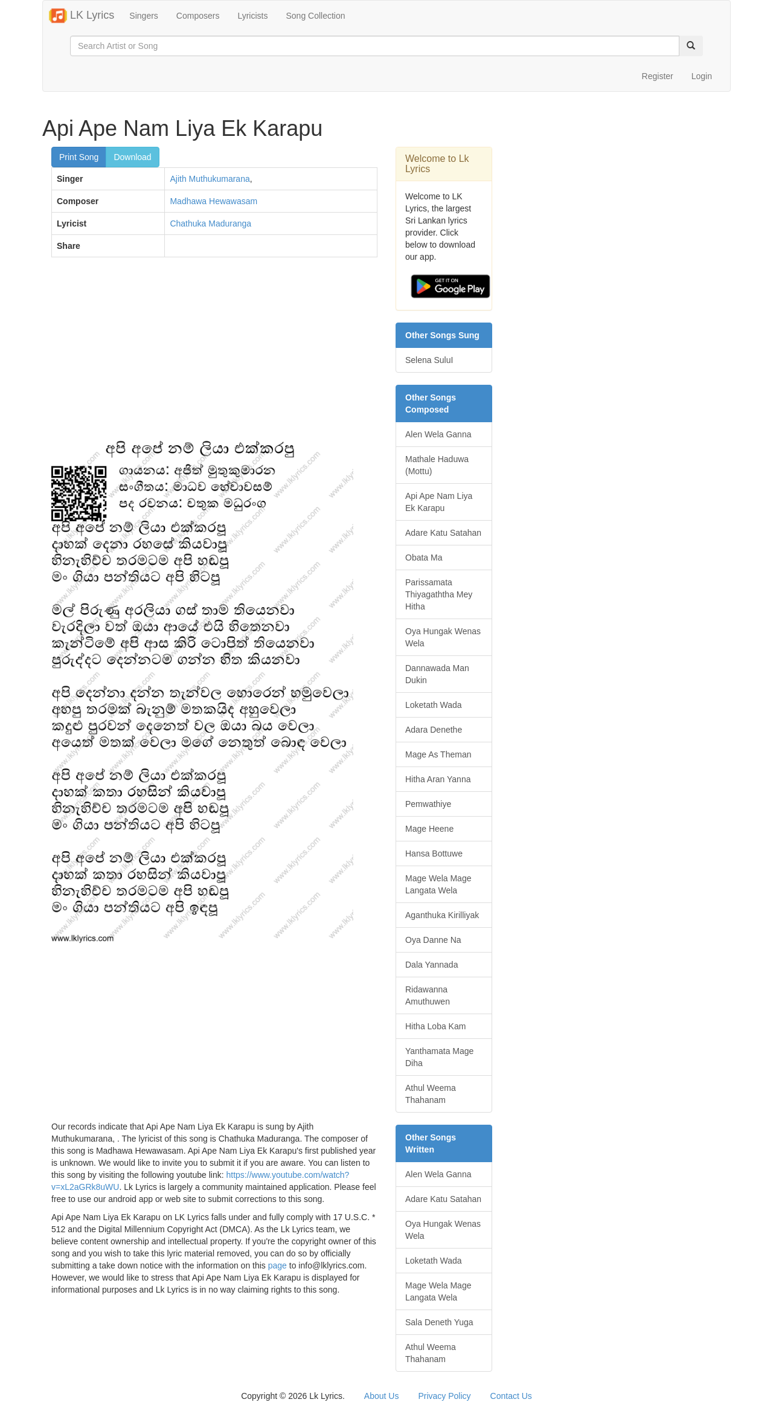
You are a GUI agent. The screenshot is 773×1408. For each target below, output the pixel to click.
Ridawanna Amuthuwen (427, 995)
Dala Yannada (431, 964)
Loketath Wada (433, 705)
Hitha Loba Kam (435, 1026)
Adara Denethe (433, 730)
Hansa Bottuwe (434, 853)
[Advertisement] (214, 354)
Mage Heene (429, 829)
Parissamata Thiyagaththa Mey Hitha (438, 594)
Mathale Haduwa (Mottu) (437, 465)
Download (132, 157)
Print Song (78, 157)
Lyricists (252, 16)
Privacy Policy (444, 1396)
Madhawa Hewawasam (213, 201)
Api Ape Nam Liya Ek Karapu (438, 502)
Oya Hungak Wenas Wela (443, 637)
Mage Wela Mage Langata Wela (438, 884)
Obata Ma (423, 557)
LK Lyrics (81, 16)
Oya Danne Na (433, 940)
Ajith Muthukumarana (209, 179)
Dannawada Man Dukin (437, 674)
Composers (198, 16)
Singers (143, 16)
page (277, 1265)
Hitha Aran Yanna (437, 779)
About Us (381, 1396)
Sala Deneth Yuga (439, 1322)
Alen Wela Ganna (438, 434)
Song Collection (315, 16)
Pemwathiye (428, 804)
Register (657, 76)
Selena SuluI (429, 360)
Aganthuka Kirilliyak (442, 915)
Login (701, 76)
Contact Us (511, 1396)
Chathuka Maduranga (210, 223)
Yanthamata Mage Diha (439, 1057)
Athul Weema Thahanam (430, 1094)
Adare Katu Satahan (443, 533)
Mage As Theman (438, 754)
